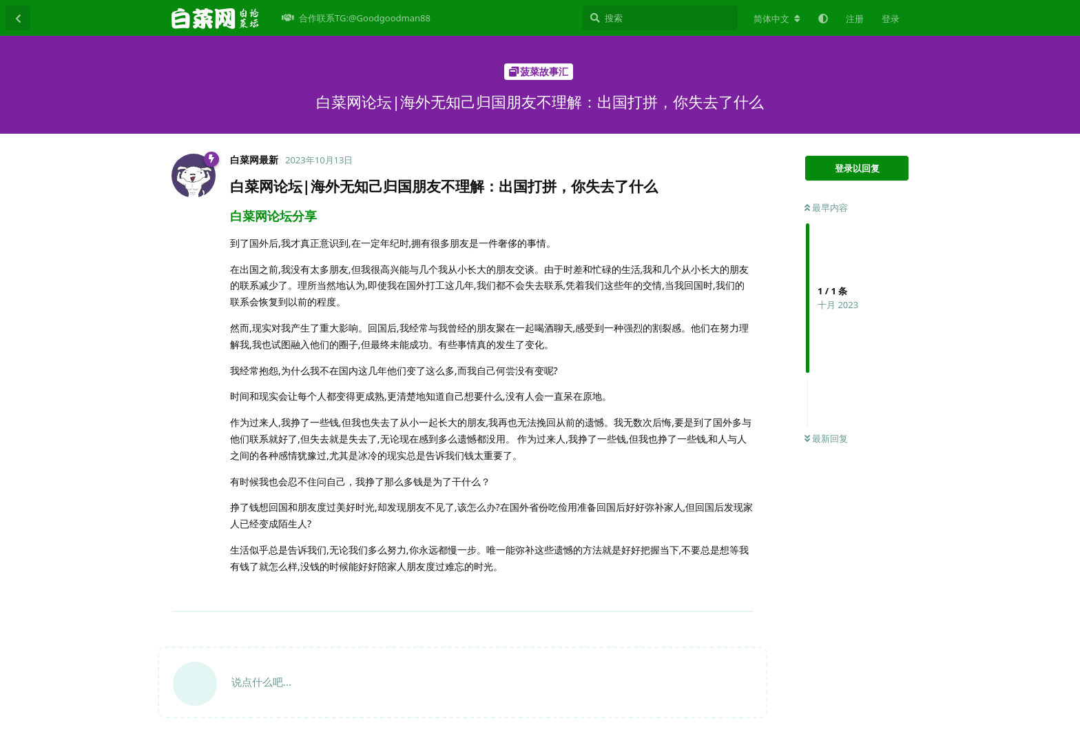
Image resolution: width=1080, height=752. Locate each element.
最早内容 (826, 207)
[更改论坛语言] (777, 18)
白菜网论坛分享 (273, 215)
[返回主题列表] (18, 18)
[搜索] (660, 18)
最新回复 (826, 438)
